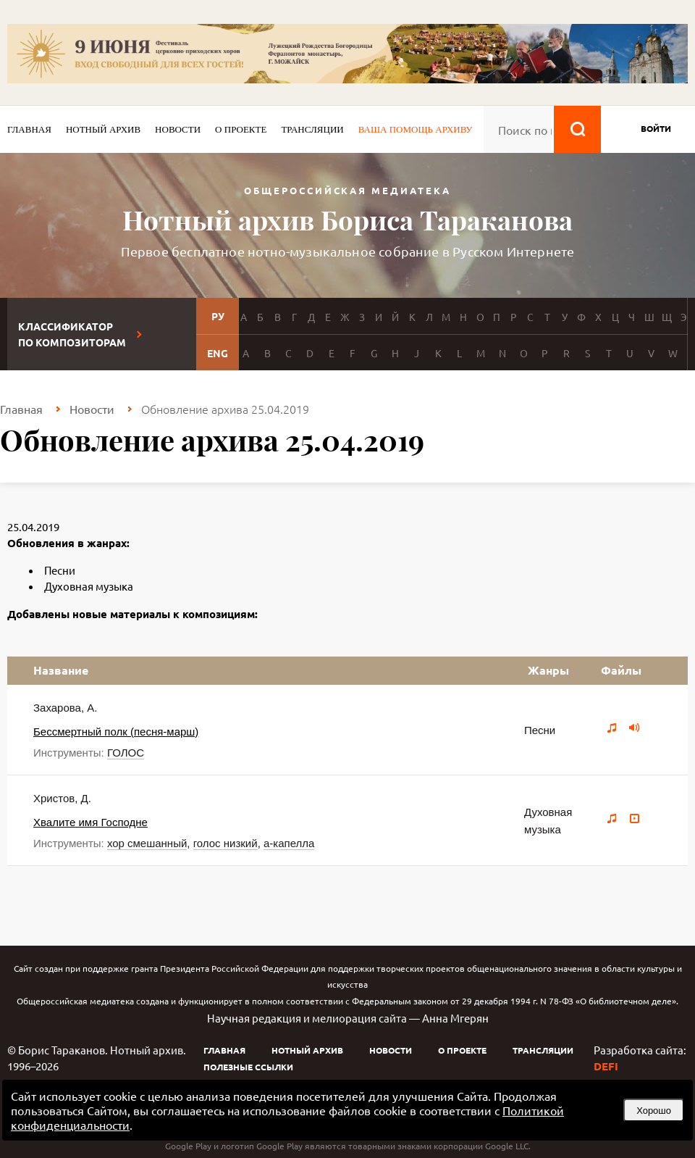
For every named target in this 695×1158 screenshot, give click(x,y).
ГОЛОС (125, 752)
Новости (178, 129)
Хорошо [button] (653, 1110)
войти (656, 128)
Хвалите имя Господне (90, 822)
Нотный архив (103, 129)
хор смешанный (147, 843)
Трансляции (312, 129)
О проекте (240, 129)
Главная (29, 129)
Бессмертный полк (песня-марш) (115, 731)
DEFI (606, 1066)
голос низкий (225, 843)
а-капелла (289, 843)
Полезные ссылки (248, 1066)
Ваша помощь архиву (415, 129)
